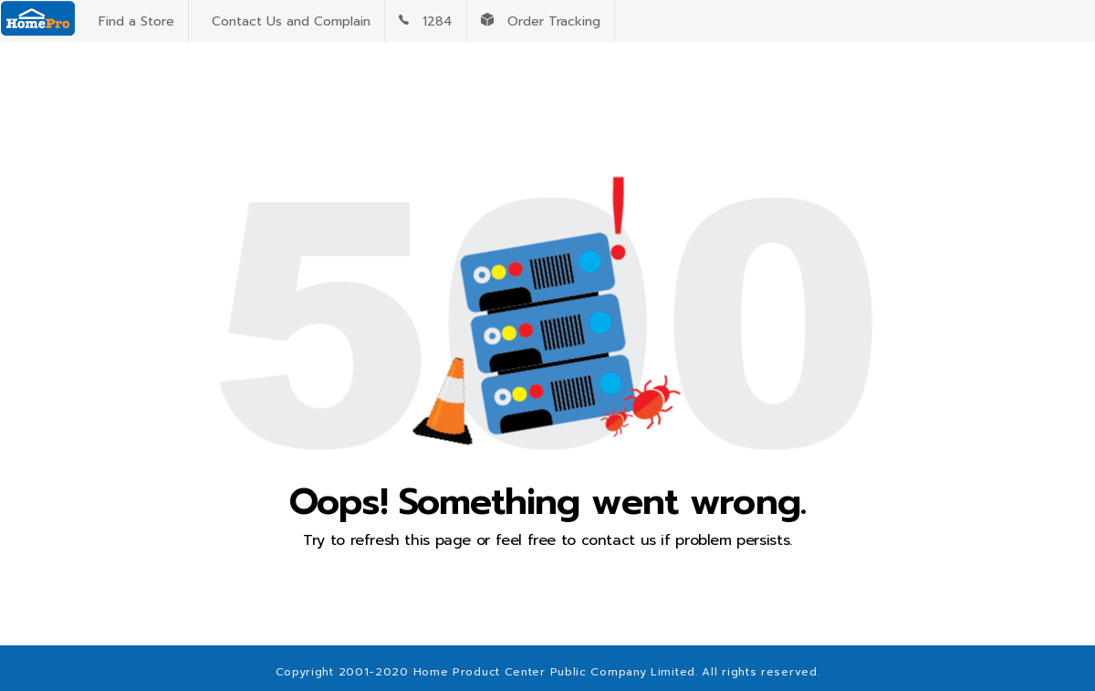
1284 (426, 21)
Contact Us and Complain (286, 21)
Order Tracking (540, 21)
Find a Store (131, 21)
